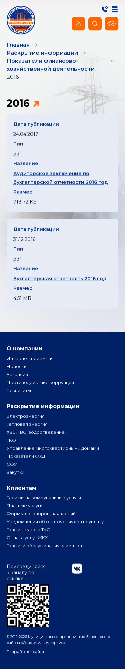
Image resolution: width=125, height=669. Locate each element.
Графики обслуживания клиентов (44, 545)
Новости (17, 366)
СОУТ (13, 464)
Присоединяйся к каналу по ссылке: (28, 595)
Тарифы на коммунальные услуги (44, 497)
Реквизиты (19, 390)
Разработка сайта (25, 651)
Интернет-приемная (30, 358)
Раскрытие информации (43, 406)
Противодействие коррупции (40, 382)
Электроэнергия (26, 416)
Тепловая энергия (27, 424)
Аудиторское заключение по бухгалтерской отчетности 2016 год (60, 178)
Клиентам (21, 488)
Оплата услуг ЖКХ (27, 537)
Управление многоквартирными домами (53, 448)
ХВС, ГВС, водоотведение (36, 432)
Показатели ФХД (26, 456)
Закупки (15, 472)
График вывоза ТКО (29, 529)
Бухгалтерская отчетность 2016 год (60, 279)
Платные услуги (25, 505)
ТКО (11, 440)
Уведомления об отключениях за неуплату (55, 521)
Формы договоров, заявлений (41, 513)
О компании (24, 348)
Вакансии (17, 374)
